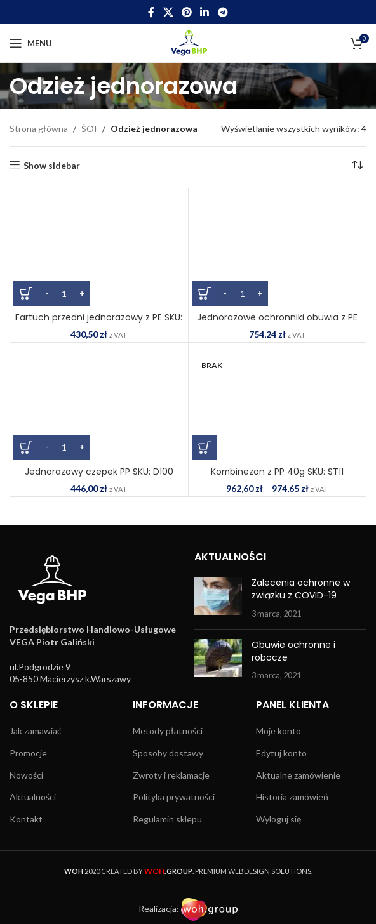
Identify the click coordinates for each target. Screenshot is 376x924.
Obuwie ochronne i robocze (293, 651)
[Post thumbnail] (218, 598)
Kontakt (26, 819)
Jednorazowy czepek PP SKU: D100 (99, 471)
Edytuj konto (281, 753)
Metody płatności (168, 730)
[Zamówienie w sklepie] (356, 165)
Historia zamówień (292, 796)
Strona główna (39, 128)
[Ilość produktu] (64, 293)
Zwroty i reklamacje (171, 775)
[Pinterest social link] (186, 12)
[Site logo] (188, 42)
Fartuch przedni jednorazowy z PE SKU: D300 (98, 323)
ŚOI (89, 128)
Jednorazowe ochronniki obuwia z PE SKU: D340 (277, 323)
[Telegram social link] (222, 12)
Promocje (28, 753)
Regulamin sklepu (167, 819)
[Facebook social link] (151, 12)
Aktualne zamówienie (298, 775)
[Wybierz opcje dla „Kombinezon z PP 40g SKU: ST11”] (204, 447)
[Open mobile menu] (30, 43)
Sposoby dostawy (168, 753)
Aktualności (33, 796)
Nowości (26, 775)
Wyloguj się (278, 819)
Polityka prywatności (174, 796)
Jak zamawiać (36, 730)
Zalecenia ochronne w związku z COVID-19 (301, 589)
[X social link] (168, 12)
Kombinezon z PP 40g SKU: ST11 (277, 471)
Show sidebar (52, 165)
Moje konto (278, 730)
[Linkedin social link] (204, 12)
